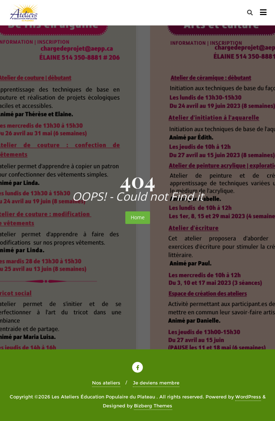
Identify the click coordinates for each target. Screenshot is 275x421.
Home (138, 217)
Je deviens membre (156, 383)
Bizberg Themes (153, 405)
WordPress (248, 397)
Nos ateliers (106, 383)
